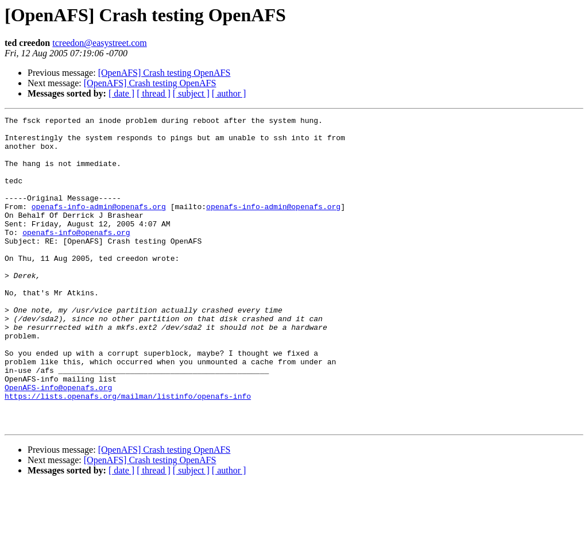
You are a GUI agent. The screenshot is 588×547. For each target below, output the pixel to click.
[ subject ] (191, 93)
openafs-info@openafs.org (76, 256)
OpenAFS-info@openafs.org (58, 442)
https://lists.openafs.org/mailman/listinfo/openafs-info (128, 453)
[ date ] (121, 93)
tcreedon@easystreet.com (99, 43)
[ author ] (229, 93)
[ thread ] (154, 93)
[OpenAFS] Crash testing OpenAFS (164, 73)
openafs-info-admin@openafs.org (99, 225)
